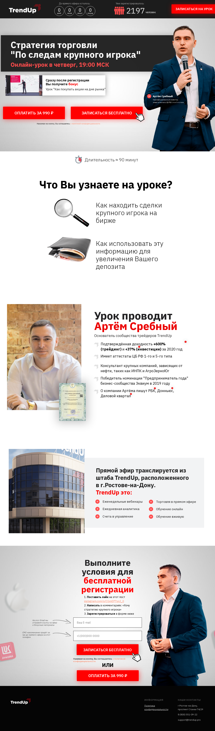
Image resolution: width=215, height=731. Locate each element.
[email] (107, 623)
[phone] (107, 636)
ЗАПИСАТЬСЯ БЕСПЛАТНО (107, 112)
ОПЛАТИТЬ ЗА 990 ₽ (34, 112)
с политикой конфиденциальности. (85, 124)
